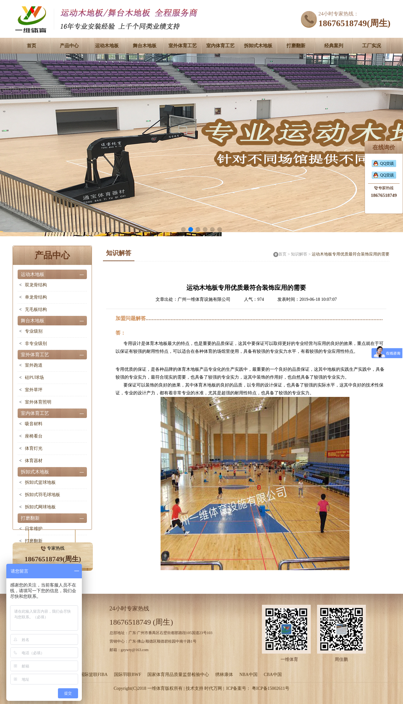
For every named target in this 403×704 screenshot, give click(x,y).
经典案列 (333, 45)
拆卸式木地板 (258, 45)
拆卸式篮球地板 (40, 482)
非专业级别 (36, 343)
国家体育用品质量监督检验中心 (178, 674)
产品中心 (69, 45)
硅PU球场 (34, 377)
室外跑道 (34, 365)
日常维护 (34, 528)
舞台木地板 (144, 45)
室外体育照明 (38, 402)
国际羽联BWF (127, 674)
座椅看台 (34, 436)
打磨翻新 (296, 45)
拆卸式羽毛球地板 (42, 494)
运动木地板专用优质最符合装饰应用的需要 (350, 254)
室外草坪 (34, 389)
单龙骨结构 (36, 297)
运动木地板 (107, 45)
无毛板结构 (36, 309)
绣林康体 (224, 674)
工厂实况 (371, 45)
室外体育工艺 (182, 45)
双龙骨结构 (36, 285)
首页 (31, 45)
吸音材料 (34, 423)
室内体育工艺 (220, 45)
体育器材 (34, 460)
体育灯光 (34, 448)
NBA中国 (248, 674)
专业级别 (34, 331)
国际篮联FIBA (94, 674)
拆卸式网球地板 (40, 507)
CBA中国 (273, 674)
